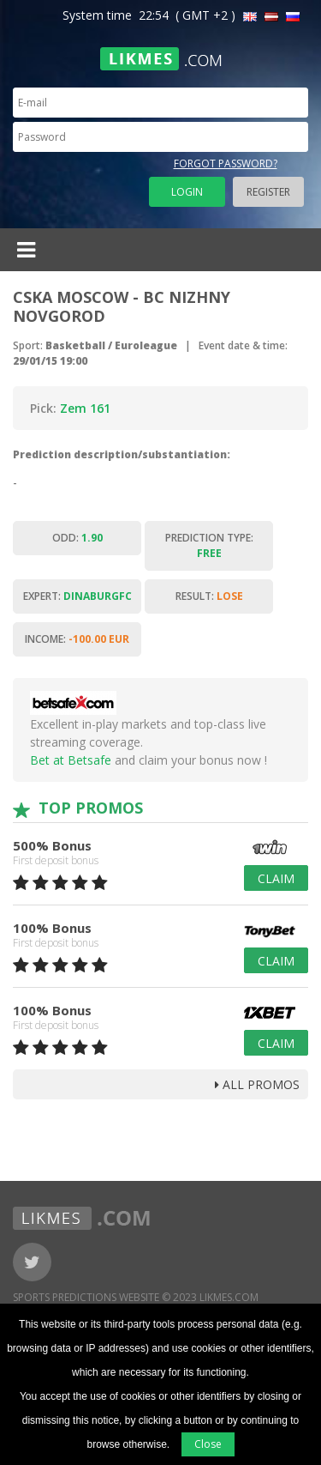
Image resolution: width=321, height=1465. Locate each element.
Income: (77, 639)
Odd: (77, 537)
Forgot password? (225, 163)
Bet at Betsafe (70, 760)
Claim (276, 878)
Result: (209, 596)
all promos (257, 1084)
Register (268, 192)
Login (187, 192)
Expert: (77, 596)
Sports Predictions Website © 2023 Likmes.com (136, 1297)
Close (208, 1444)
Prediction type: (209, 545)
